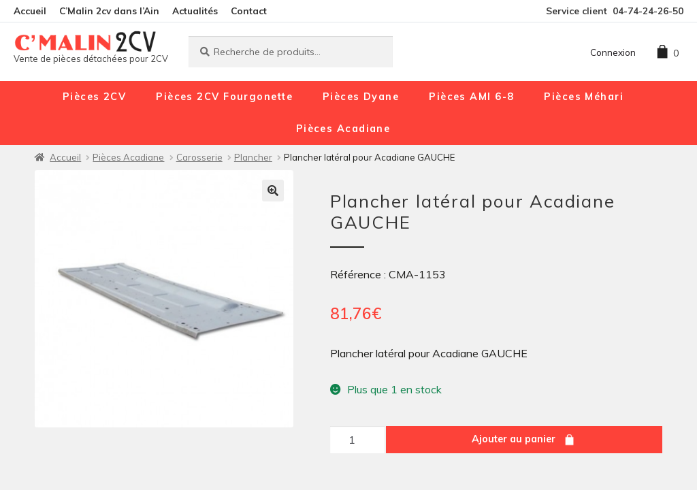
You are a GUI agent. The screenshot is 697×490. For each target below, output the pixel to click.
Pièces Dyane (361, 97)
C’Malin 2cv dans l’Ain (109, 10)
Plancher (253, 157)
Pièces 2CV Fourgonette (224, 97)
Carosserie (199, 157)
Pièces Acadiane (343, 128)
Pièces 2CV (94, 97)
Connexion (613, 52)
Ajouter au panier (513, 439)
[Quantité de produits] (357, 439)
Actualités (195, 10)
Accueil (30, 10)
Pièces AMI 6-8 (471, 97)
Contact (249, 10)
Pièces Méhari (583, 97)
